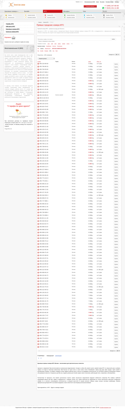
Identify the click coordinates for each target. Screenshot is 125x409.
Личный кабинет (90, 6)
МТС (45, 11)
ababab (63, 43)
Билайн (26, 11)
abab (55, 43)
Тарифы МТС (50, 15)
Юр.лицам (102, 1)
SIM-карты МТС (10, 26)
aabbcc (59, 43)
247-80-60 (111, 6)
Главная (40, 22)
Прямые (10, 15)
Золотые (54, 46)
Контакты (117, 1)
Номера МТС (46, 22)
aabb (52, 43)
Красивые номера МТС (13, 29)
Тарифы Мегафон (71, 15)
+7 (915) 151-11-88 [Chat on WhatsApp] (111, 8)
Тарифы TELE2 (109, 15)
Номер (39, 61)
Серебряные (48, 46)
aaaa (49, 43)
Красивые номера (11, 11)
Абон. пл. (99, 61)
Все (38, 48)
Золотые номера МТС (12, 31)
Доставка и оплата (110, 1)
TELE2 (104, 11)
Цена (89, 61)
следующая (58, 355)
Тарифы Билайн (31, 15)
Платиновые (59, 46)
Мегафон (66, 11)
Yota (84, 11)
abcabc (68, 43)
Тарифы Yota (89, 15)
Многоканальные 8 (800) (90, 1)
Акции (97, 1)
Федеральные (11, 17)
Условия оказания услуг (105, 407)
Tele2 (56, 50)
